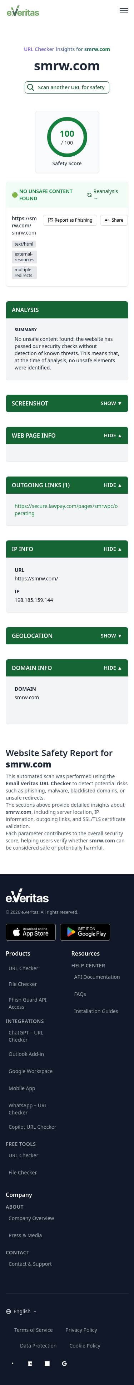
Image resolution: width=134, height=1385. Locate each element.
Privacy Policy (81, 1329)
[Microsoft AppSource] (47, 1363)
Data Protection (38, 1345)
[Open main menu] (124, 10)
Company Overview (31, 1218)
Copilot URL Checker (32, 1126)
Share (114, 220)
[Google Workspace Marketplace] (64, 1363)
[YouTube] (13, 1363)
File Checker (23, 984)
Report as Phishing (70, 220)
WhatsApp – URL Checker (28, 1109)
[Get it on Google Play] (85, 932)
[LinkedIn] (30, 1363)
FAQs (80, 994)
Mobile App (22, 1088)
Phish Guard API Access (27, 1003)
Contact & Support (30, 1263)
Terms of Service (33, 1329)
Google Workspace (31, 1071)
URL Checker (23, 968)
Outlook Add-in (26, 1054)
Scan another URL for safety (65, 87)
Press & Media (25, 1235)
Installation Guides (96, 1011)
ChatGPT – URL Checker (26, 1036)
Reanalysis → (102, 195)
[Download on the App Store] (31, 932)
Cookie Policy (84, 1345)
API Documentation (97, 976)
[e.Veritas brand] (67, 895)
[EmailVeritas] (23, 10)
